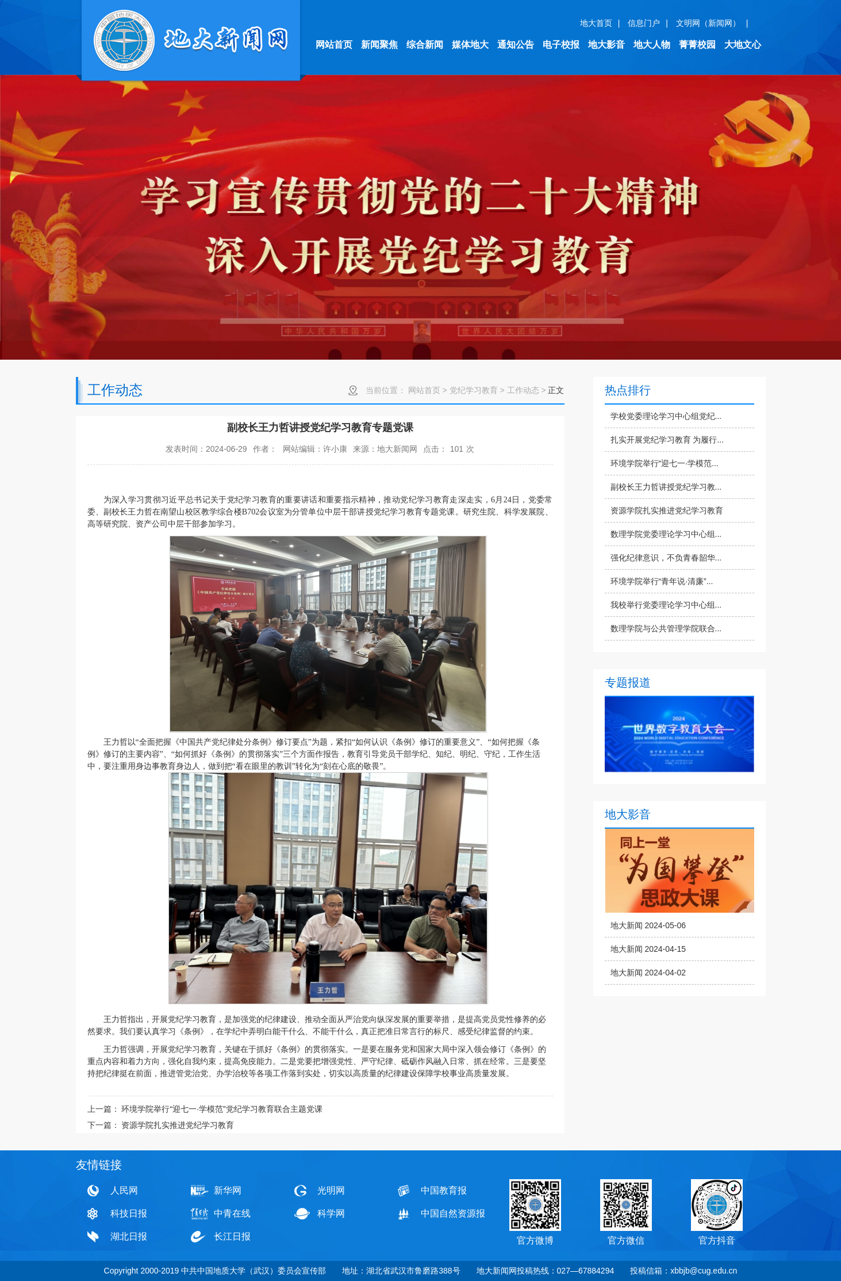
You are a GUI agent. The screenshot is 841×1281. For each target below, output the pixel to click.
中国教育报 (444, 1190)
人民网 (124, 1190)
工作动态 (523, 390)
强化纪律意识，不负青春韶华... (666, 557)
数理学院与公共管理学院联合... (666, 628)
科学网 (331, 1213)
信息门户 (644, 23)
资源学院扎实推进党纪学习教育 (666, 510)
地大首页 (596, 23)
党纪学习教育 (474, 390)
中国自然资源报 (453, 1213)
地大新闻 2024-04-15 (648, 949)
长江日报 (232, 1236)
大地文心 (742, 44)
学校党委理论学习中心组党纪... (666, 416)
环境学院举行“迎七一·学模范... (664, 463)
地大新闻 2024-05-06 (648, 925)
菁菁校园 (697, 44)
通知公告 (515, 44)
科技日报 (128, 1213)
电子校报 (561, 44)
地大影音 (606, 44)
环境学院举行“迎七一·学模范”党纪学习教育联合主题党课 (221, 1109)
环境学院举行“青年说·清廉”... (661, 581)
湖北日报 (128, 1236)
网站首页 (334, 44)
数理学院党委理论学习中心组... (666, 534)
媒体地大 (470, 44)
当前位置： (386, 390)
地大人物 (651, 44)
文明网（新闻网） (708, 23)
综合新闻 (424, 44)
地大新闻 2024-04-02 (648, 972)
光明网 (331, 1190)
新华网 (227, 1190)
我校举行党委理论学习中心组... (666, 604)
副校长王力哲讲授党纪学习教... (666, 486)
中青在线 (232, 1213)
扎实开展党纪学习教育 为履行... (667, 439)
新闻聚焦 (379, 44)
